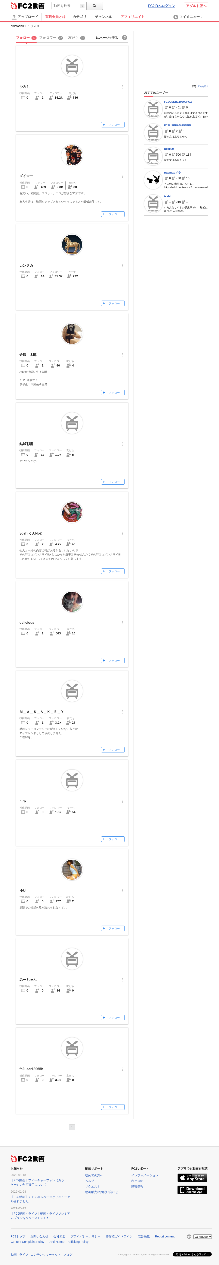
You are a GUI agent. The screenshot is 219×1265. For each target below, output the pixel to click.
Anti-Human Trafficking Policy (69, 1241)
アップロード (25, 17)
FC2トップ (18, 1236)
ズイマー (26, 176)
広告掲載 (144, 1236)
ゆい (22, 890)
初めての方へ (94, 1175)
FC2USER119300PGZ (178, 101)
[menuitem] (84, 16)
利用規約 (137, 1181)
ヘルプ (89, 1181)
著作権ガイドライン (119, 1236)
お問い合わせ (39, 1236)
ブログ (67, 1254)
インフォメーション (144, 1175)
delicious (26, 622)
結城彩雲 (26, 444)
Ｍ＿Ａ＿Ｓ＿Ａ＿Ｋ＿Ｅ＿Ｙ (41, 712)
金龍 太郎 (28, 354)
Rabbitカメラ (172, 172)
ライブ (23, 1254)
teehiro (168, 196)
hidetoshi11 (18, 26)
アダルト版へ (196, 6)
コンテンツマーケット (46, 1254)
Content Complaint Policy (27, 1241)
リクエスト (92, 1186)
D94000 (169, 148)
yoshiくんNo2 (30, 533)
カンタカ (26, 265)
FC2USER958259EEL (178, 125)
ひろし (24, 87)
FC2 (21, 5)
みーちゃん (28, 980)
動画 (14, 1254)
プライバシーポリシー (86, 1236)
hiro (22, 801)
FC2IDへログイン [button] (163, 6)
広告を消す (203, 86)
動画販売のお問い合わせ (101, 1192)
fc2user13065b (31, 1069)
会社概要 (59, 1236)
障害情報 (137, 1186)
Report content (165, 1236)
